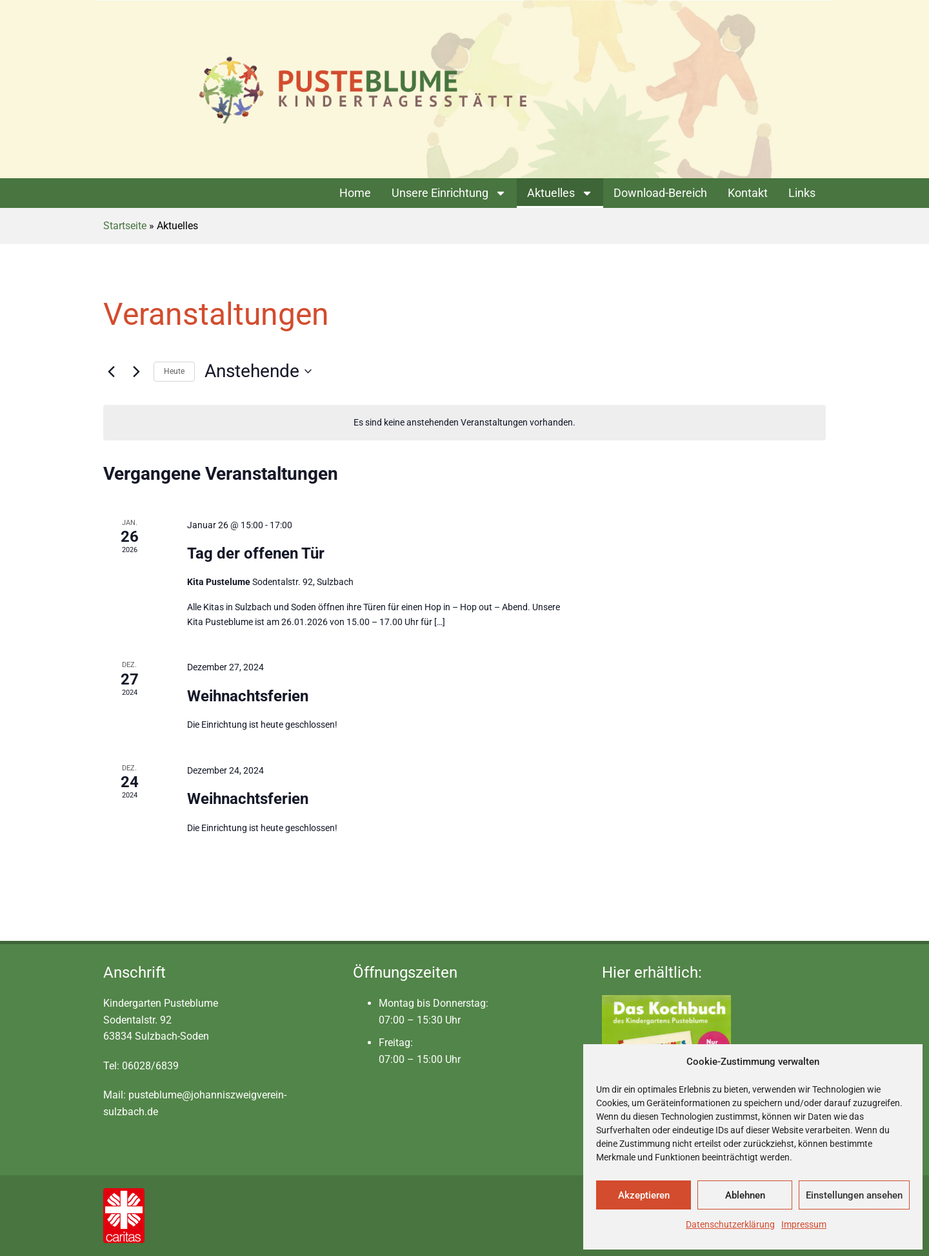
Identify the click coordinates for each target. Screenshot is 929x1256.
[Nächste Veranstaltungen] (136, 371)
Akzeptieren (644, 1195)
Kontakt (748, 193)
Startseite (124, 226)
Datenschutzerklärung (730, 1224)
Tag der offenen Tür (256, 553)
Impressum (803, 1224)
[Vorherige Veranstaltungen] (111, 371)
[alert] (464, 422)
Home (355, 193)
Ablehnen (745, 1195)
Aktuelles (560, 193)
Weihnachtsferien (247, 696)
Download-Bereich (660, 193)
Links (801, 193)
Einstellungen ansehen (854, 1195)
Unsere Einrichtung (449, 193)
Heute (174, 371)
